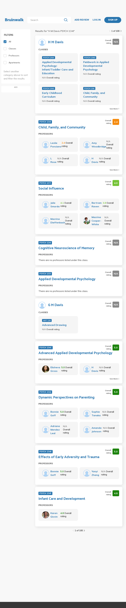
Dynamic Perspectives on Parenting (66, 397)
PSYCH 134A (48, 57)
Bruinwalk (14, 20)
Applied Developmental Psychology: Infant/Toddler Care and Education (57, 67)
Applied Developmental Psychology (66, 279)
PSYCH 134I (89, 88)
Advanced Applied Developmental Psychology (75, 353)
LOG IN (97, 20)
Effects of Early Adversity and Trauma (68, 457)
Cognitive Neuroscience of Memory (66, 248)
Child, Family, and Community (94, 94)
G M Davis (55, 305)
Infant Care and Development (61, 499)
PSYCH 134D (89, 57)
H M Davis (55, 42)
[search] (46, 20)
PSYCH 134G (48, 88)
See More (114, 109)
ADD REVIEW (82, 20)
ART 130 (47, 320)
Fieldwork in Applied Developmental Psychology (96, 65)
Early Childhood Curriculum (52, 94)
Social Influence (51, 188)
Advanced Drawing (54, 325)
